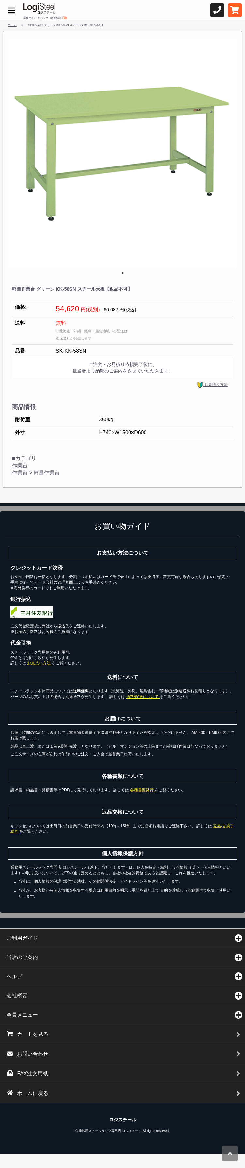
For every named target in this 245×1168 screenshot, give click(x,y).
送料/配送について (143, 696)
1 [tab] (122, 273)
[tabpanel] (122, 153)
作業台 (20, 465)
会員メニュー (22, 1015)
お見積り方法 (212, 385)
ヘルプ (14, 976)
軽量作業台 (47, 473)
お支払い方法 (39, 663)
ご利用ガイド (22, 938)
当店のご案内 (22, 957)
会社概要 (17, 995)
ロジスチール (122, 1119)
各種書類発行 (142, 790)
